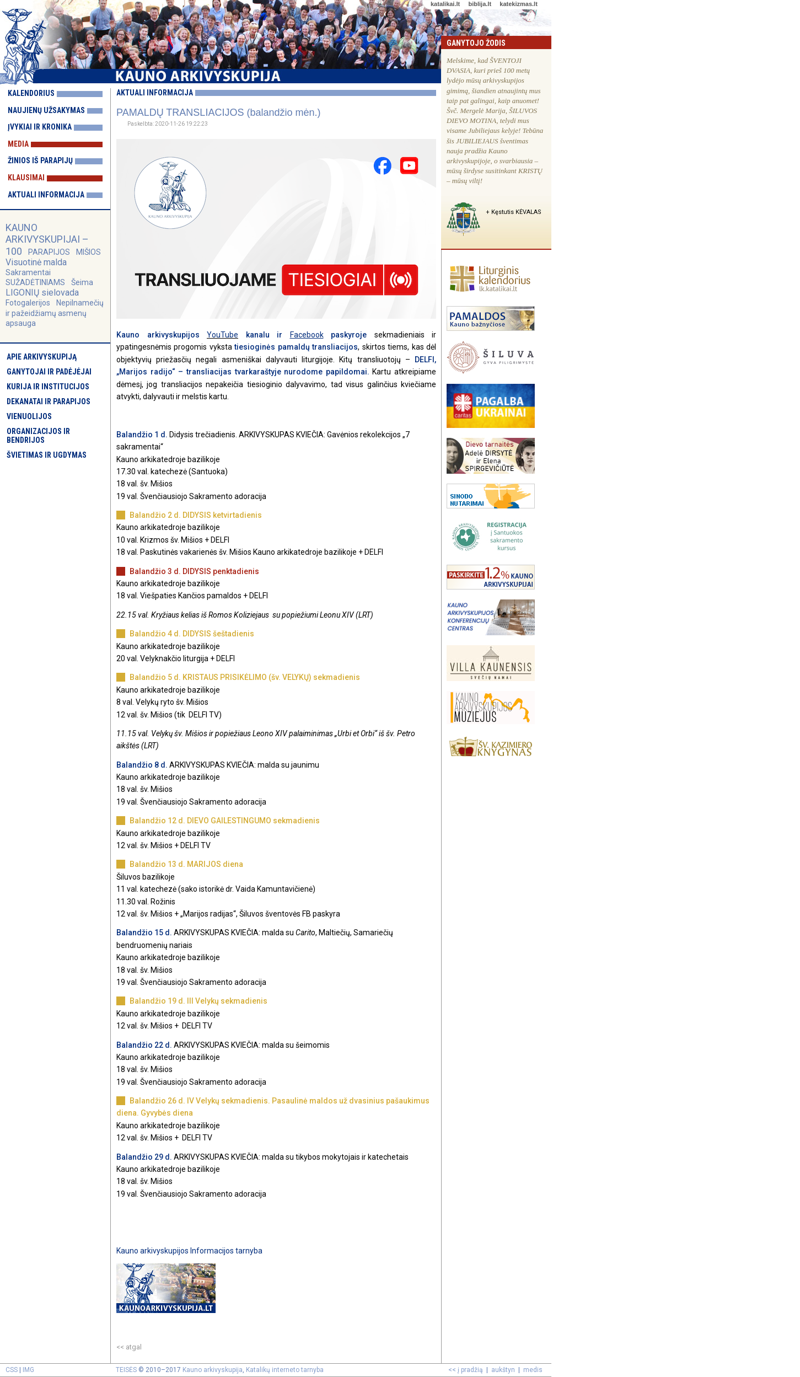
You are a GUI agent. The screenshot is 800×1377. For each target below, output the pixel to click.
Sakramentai (28, 272)
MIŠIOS (88, 252)
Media (18, 144)
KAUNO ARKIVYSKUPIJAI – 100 (47, 239)
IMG (28, 1370)
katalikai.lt (445, 4)
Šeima (82, 282)
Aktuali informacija (46, 194)
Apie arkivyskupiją (42, 356)
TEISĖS (126, 1370)
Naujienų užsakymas (46, 110)
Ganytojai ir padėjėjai (49, 371)
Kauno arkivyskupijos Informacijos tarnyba (189, 1250)
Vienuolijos (29, 416)
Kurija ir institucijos (48, 386)
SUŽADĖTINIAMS (35, 282)
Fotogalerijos (28, 302)
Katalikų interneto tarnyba (285, 1370)
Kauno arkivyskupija (212, 1370)
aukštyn (503, 1370)
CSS (12, 1370)
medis (533, 1370)
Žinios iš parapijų (40, 160)
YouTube (222, 334)
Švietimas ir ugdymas (47, 455)
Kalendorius (31, 93)
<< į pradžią (465, 1370)
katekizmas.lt (518, 4)
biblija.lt (479, 4)
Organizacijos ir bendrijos (38, 435)
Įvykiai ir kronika (40, 126)
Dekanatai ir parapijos (48, 401)
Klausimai (26, 177)
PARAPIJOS (49, 252)
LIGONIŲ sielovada (42, 292)
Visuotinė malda (36, 262)
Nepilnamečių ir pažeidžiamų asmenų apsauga (55, 312)
